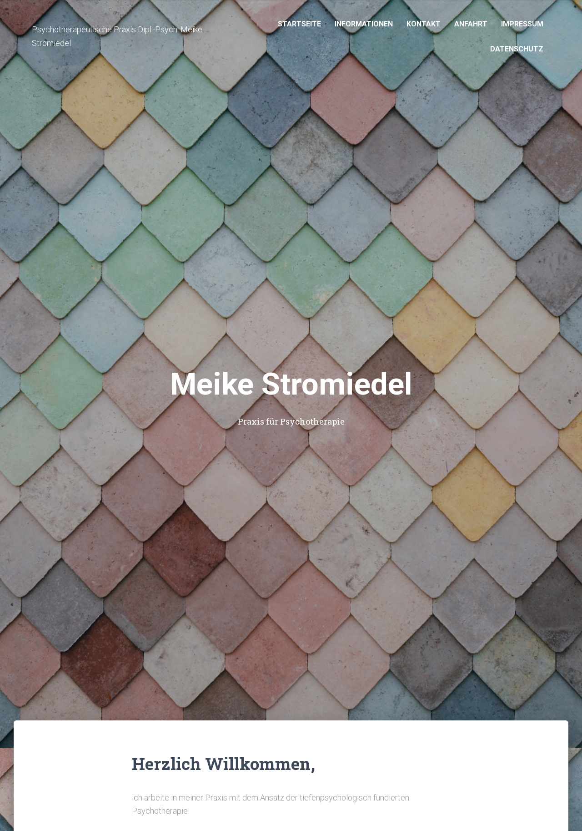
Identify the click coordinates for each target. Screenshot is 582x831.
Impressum (522, 24)
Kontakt (423, 24)
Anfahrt (470, 24)
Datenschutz (516, 49)
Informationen (364, 24)
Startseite (299, 24)
